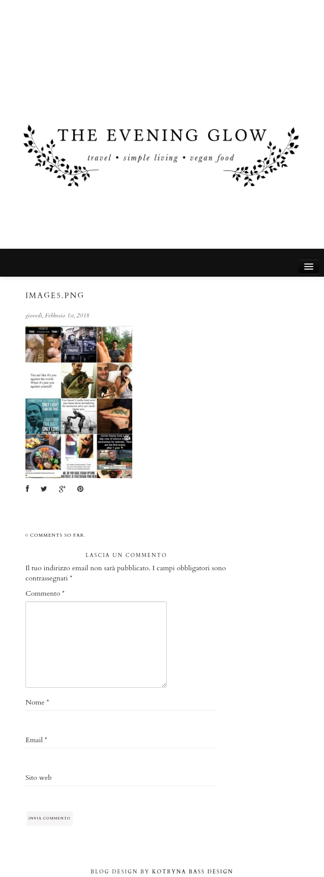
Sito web (38, 777)
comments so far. (57, 535)
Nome (37, 702)
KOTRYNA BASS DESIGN (192, 871)
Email (36, 740)
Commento (45, 593)
